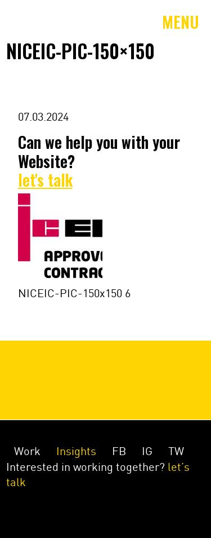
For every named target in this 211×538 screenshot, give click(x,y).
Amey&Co (20, 22)
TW (176, 451)
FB (119, 451)
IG (147, 451)
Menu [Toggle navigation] (180, 22)
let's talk (45, 179)
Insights (76, 451)
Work (27, 451)
